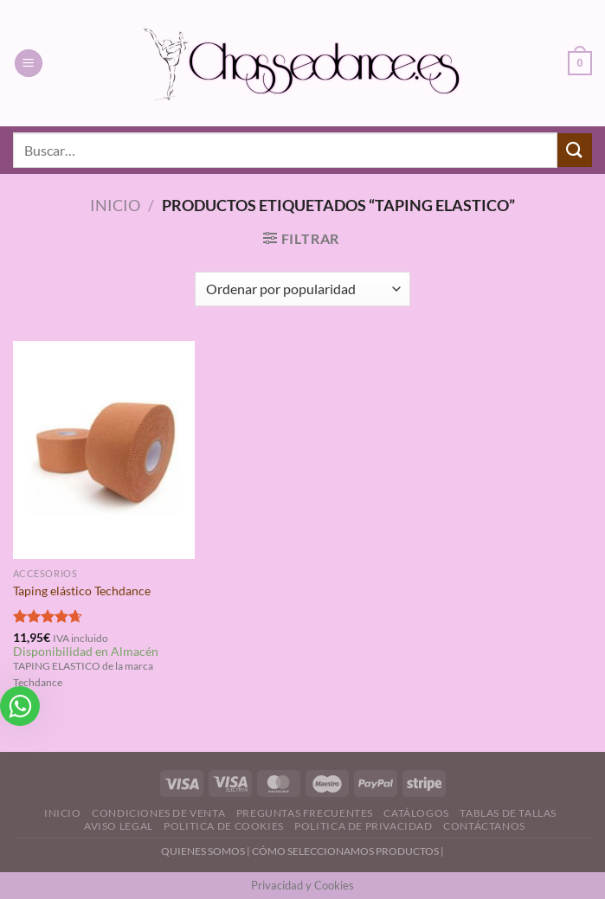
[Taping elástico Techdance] (104, 450)
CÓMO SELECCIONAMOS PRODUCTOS (345, 850)
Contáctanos (484, 825)
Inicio (115, 205)
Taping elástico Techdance (82, 590)
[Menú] (28, 63)
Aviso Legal (118, 825)
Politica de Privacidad (363, 825)
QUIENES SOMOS (203, 850)
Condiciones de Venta (158, 812)
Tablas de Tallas (508, 812)
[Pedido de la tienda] (302, 289)
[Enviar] (574, 150)
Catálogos (416, 812)
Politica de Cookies (224, 825)
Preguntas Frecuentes (304, 812)
